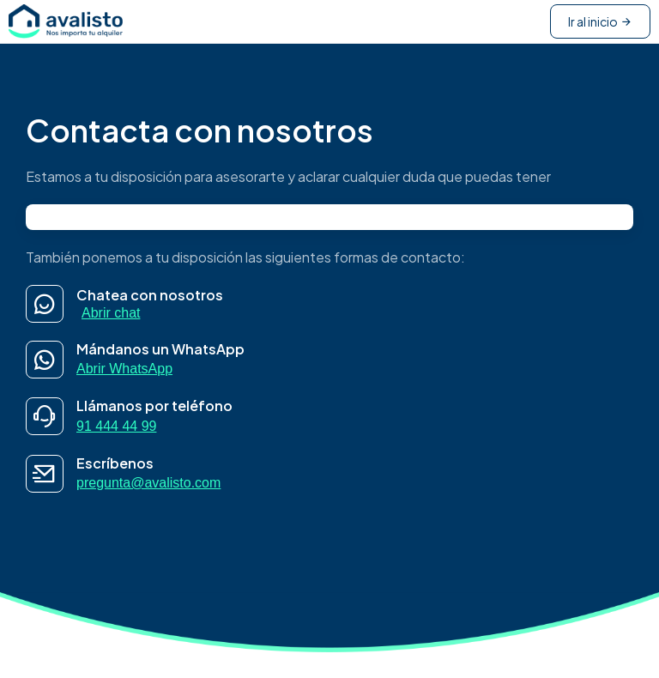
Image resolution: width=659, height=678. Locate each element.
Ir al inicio (600, 21)
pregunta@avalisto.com (148, 482)
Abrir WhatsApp (124, 368)
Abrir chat (111, 313)
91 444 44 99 (116, 426)
